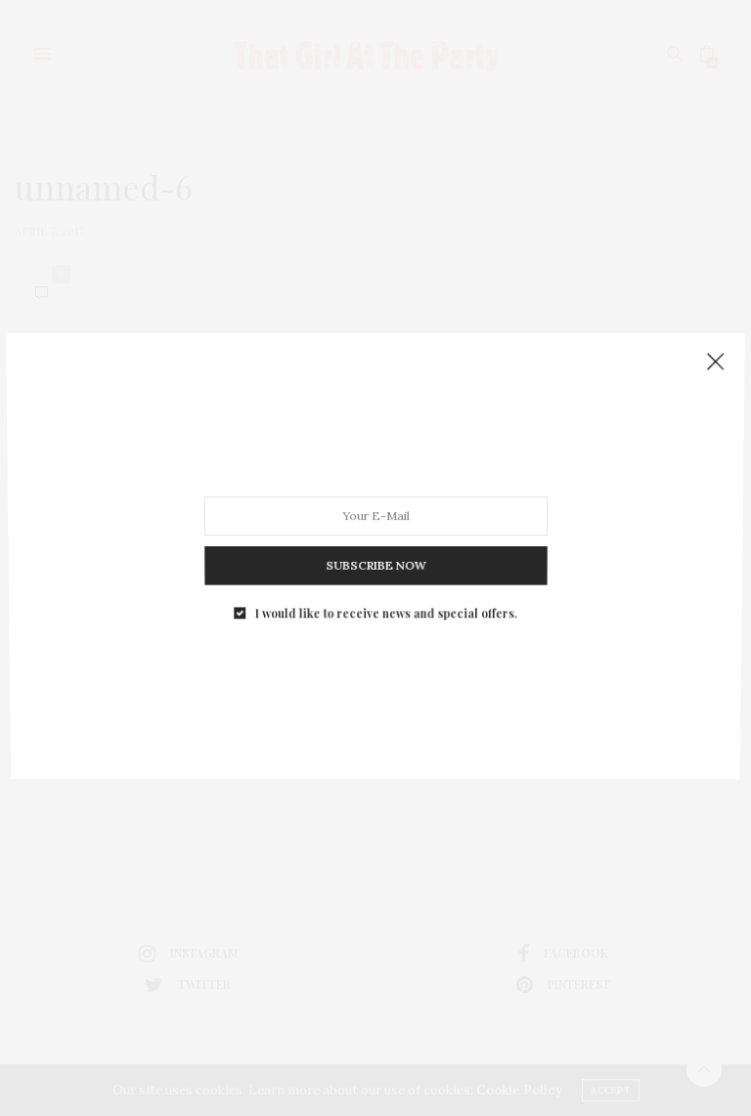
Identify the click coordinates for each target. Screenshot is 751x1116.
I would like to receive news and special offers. (385, 600)
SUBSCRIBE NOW (375, 557)
